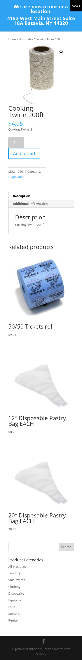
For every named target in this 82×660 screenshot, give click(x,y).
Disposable (26, 39)
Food (11, 607)
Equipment (16, 600)
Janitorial (14, 613)
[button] (61, 52)
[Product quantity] (16, 142)
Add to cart (24, 153)
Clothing (14, 587)
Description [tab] (21, 196)
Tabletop (14, 573)
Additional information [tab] (30, 204)
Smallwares (16, 580)
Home (12, 39)
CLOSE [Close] (76, 5)
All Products (17, 566)
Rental (13, 620)
